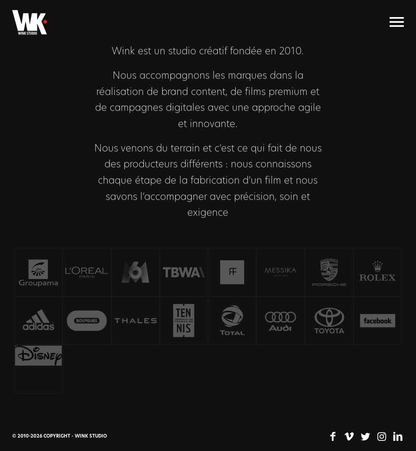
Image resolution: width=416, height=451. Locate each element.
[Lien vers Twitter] (365, 437)
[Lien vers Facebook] (333, 437)
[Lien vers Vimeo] (349, 437)
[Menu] (397, 22)
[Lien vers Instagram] (381, 437)
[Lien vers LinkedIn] (398, 437)
